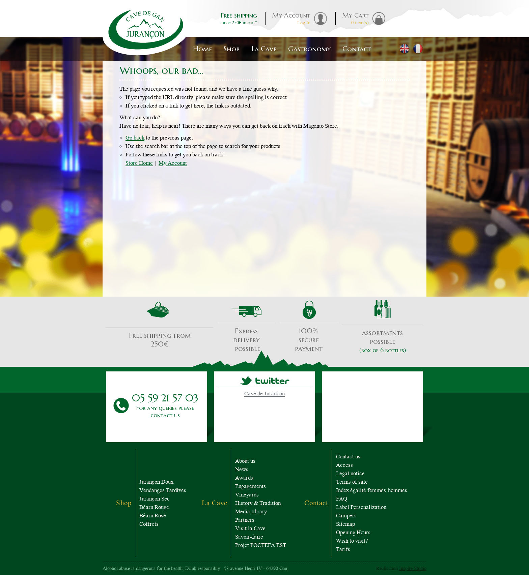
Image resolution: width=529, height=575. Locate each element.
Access (344, 465)
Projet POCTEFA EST (260, 546)
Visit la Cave (250, 529)
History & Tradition (258, 504)
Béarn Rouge (154, 508)
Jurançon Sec (154, 499)
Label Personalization (361, 508)
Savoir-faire (249, 537)
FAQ (341, 499)
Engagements (250, 487)
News (241, 470)
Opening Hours (353, 533)
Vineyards (247, 495)
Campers (346, 516)
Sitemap (345, 524)
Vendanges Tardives (162, 491)
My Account (173, 163)
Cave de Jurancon (264, 394)
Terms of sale (352, 482)
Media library (251, 512)
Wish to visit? (352, 541)
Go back (135, 138)
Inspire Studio (412, 569)
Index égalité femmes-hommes (371, 491)
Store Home (139, 163)
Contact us (348, 457)
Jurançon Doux (156, 482)
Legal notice (350, 474)
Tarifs (343, 550)
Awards (244, 478)
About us (245, 461)
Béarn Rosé (152, 516)
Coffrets (149, 524)
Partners (244, 520)
